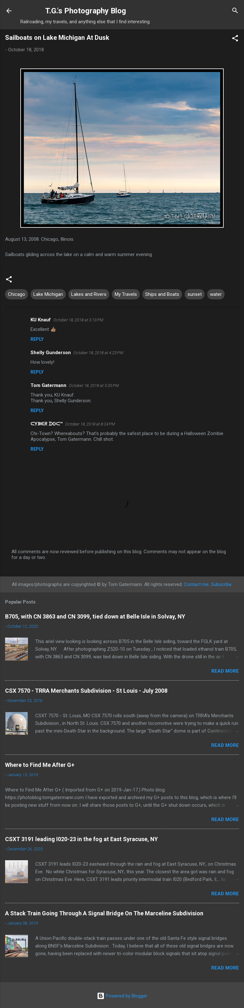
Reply (37, 339)
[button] (235, 39)
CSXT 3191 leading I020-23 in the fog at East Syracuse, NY (81, 839)
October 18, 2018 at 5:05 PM (94, 385)
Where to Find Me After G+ (39, 764)
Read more (225, 671)
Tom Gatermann (48, 385)
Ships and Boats (162, 294)
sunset (194, 294)
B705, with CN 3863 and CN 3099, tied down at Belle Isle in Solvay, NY (95, 616)
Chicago (16, 294)
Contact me (196, 584)
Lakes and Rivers (88, 294)
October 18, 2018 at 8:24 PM (90, 424)
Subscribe (221, 584)
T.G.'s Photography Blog (85, 10)
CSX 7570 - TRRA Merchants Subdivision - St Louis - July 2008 (86, 690)
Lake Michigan (48, 294)
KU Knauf (40, 320)
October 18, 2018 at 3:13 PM (78, 320)
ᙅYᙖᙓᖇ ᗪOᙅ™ (46, 424)
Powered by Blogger (122, 996)
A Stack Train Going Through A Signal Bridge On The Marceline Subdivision (104, 913)
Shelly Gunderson (50, 352)
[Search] (235, 11)
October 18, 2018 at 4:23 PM (98, 352)
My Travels (126, 294)
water (216, 294)
